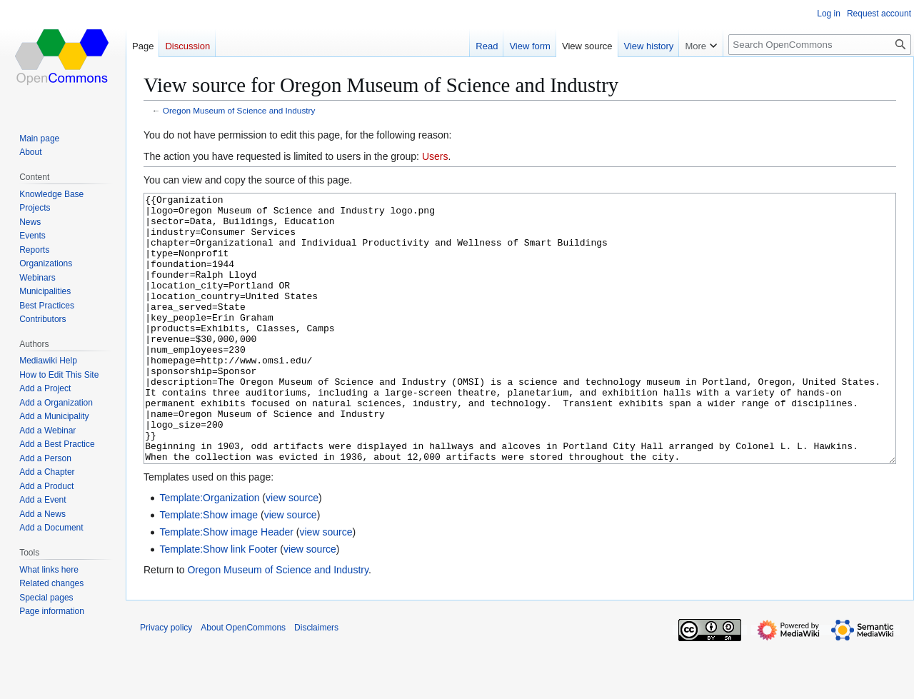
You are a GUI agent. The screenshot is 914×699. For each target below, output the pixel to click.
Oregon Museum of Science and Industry (239, 110)
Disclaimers (316, 681)
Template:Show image (208, 568)
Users (435, 156)
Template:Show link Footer (218, 602)
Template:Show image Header (226, 585)
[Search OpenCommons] (819, 44)
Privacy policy (166, 681)
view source (292, 551)
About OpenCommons (243, 681)
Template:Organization (209, 551)
